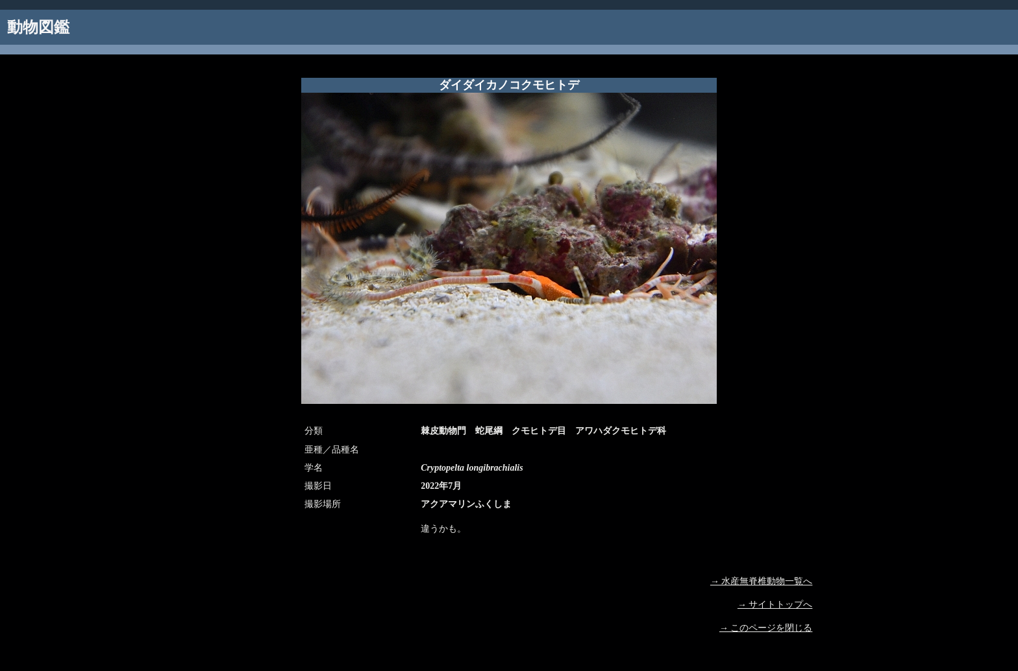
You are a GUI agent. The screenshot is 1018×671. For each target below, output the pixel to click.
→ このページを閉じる (766, 628)
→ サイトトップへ (775, 604)
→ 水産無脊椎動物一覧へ (761, 581)
